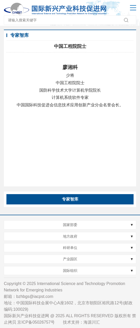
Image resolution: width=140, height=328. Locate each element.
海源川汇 (91, 322)
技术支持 (71, 322)
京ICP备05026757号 (36, 322)
